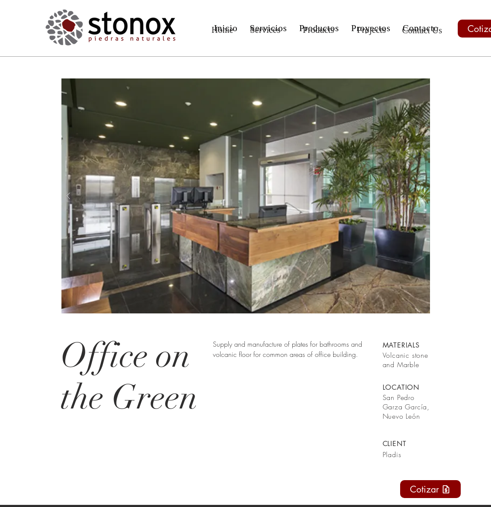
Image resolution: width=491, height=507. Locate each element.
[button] (245, 195)
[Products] (318, 30)
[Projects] (371, 30)
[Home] (222, 30)
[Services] (265, 30)
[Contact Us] (422, 30)
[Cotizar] (430, 489)
